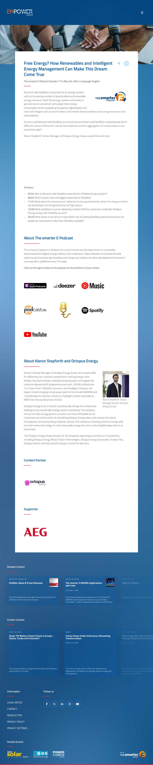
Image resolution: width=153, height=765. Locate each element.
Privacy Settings (17, 728)
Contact (12, 709)
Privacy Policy (16, 722)
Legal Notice (15, 702)
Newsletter (14, 715)
